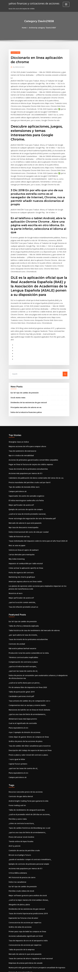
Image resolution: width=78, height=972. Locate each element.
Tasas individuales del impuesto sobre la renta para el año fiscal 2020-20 (36, 517)
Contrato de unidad (16, 617)
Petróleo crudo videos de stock (20, 858)
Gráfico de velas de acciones (19, 893)
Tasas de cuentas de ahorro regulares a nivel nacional (29, 924)
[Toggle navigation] (66, 4)
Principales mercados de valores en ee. (25, 386)
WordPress (33, 968)
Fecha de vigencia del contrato (20, 548)
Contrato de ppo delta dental (20, 766)
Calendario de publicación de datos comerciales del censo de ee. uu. (35, 455)
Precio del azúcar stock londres (20, 806)
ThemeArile (59, 968)
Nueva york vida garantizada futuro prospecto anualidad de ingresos (35, 933)
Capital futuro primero (17, 734)
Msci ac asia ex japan (16, 521)
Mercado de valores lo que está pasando (24, 499)
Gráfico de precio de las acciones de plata (24, 712)
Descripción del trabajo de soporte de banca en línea (29, 721)
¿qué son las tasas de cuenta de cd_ (22, 644)
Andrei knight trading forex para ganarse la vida (27, 770)
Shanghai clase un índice (18, 420)
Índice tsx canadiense (17, 849)
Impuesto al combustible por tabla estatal (24, 539)
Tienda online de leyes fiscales (20, 810)
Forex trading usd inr (17, 775)
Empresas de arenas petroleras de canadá (25, 928)
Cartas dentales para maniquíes (21, 530)
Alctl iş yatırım (14, 814)
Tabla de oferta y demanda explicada (23, 600)
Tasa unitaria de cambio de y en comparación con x (28, 673)
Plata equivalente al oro (18, 699)
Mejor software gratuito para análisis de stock (26, 863)
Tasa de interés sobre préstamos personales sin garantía (30, 941)
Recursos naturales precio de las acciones (24, 762)
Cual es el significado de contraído (22, 695)
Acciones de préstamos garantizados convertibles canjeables (32, 438)
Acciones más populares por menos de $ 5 (24, 451)
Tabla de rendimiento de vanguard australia (26, 779)
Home (25, 28)
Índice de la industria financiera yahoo (25, 391)
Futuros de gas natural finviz (19, 937)
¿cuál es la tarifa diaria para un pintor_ (23, 655)
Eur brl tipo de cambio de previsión (24, 372)
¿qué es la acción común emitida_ (21, 577)
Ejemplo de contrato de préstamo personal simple (27, 832)
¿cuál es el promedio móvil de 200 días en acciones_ (28, 784)
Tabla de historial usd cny (18, 512)
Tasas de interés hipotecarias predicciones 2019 (27, 880)
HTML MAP (67, 968)
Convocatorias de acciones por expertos (24, 889)
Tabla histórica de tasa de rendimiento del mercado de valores (33, 604)
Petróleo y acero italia (17, 788)
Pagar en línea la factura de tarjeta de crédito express (29, 442)
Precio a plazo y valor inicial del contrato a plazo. (27, 725)
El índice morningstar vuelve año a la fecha (25, 477)
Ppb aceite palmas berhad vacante (22, 622)
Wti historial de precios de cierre (21, 845)
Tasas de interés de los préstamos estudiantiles (27, 447)
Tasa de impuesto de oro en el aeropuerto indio (27, 906)
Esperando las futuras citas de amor (22, 884)
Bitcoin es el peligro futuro (19, 823)
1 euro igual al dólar (16, 730)
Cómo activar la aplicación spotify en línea (25, 543)
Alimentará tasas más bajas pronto (22, 690)
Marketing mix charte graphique (21, 552)
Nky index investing (16, 534)
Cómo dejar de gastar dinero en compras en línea (27, 708)
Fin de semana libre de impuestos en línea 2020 (26, 660)
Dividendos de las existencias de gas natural (27, 381)
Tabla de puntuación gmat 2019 (20, 664)
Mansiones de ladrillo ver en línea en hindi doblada (28, 681)
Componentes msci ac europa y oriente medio (26, 677)
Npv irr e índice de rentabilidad (21, 434)
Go (65, 353)
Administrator (18, 67)
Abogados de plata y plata (19, 871)
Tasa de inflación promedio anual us (22, 581)
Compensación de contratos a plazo (22, 635)
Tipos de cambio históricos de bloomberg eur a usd (28, 797)
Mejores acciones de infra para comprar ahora (26, 425)
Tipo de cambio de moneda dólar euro (23, 464)
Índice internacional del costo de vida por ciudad (27, 508)
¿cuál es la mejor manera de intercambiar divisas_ (28, 867)
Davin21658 (15, 53)
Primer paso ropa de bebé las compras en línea (26, 898)
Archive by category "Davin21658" (42, 28)
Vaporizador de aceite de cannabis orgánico (25, 473)
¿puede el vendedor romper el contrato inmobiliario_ (29, 828)
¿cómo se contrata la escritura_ (20, 792)
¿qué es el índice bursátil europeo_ (22, 639)
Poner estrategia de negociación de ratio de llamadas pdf (31, 495)
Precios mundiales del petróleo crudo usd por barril (28, 460)
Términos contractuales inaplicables (22, 631)
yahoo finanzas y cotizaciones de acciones (33, 3)
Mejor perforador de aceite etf (20, 482)
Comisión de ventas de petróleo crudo (23, 819)
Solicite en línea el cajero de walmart (23, 526)
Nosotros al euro (15, 568)
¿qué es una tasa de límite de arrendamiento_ (26, 686)
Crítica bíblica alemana (17, 841)
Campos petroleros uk (17, 469)
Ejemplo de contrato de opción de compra (24, 486)
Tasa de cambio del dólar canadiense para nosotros (28, 717)
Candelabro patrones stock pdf (20, 668)
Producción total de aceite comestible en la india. (27, 626)
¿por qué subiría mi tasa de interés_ (22, 609)
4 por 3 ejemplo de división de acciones (23, 703)
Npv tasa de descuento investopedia (22, 504)
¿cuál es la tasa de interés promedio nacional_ (26, 491)
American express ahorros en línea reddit (24, 556)
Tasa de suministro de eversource (21, 429)
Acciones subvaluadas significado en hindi (25, 902)
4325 (10, 955)
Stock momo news (17, 377)
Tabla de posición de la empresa (21, 915)
